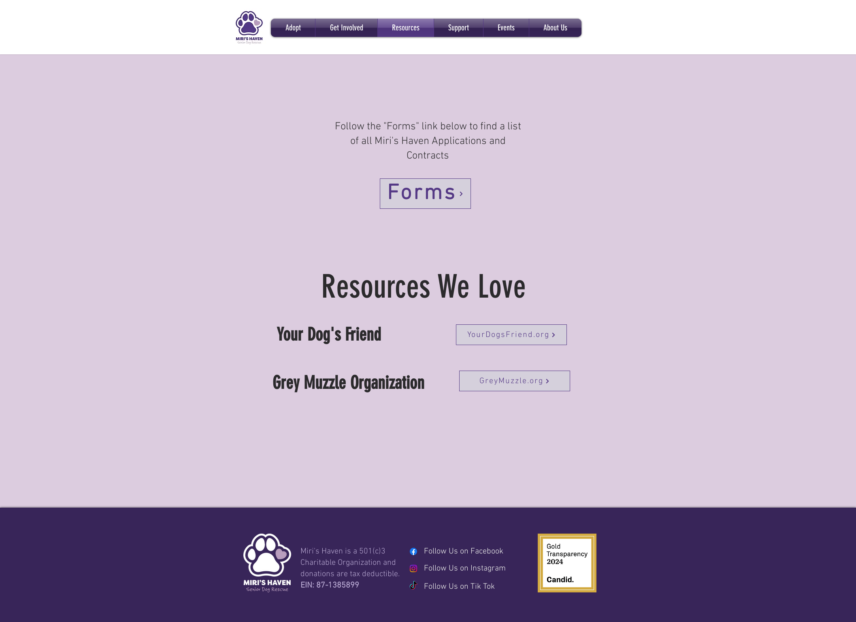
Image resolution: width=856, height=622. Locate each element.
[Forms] (425, 193)
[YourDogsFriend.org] (511, 334)
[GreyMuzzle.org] (514, 381)
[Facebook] (413, 551)
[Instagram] (413, 568)
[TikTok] (413, 586)
